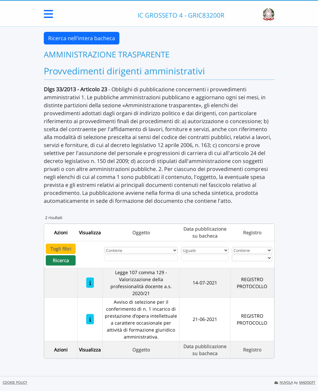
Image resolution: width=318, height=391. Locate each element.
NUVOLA (283, 382)
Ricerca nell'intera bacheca (81, 38)
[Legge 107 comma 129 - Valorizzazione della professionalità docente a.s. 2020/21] (90, 282)
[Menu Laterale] (48, 16)
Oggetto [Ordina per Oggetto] (141, 232)
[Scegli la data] (205, 258)
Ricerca (61, 260)
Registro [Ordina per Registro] (252, 232)
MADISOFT (307, 382)
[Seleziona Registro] (252, 258)
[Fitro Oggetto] (141, 258)
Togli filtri (60, 249)
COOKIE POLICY (15, 382)
